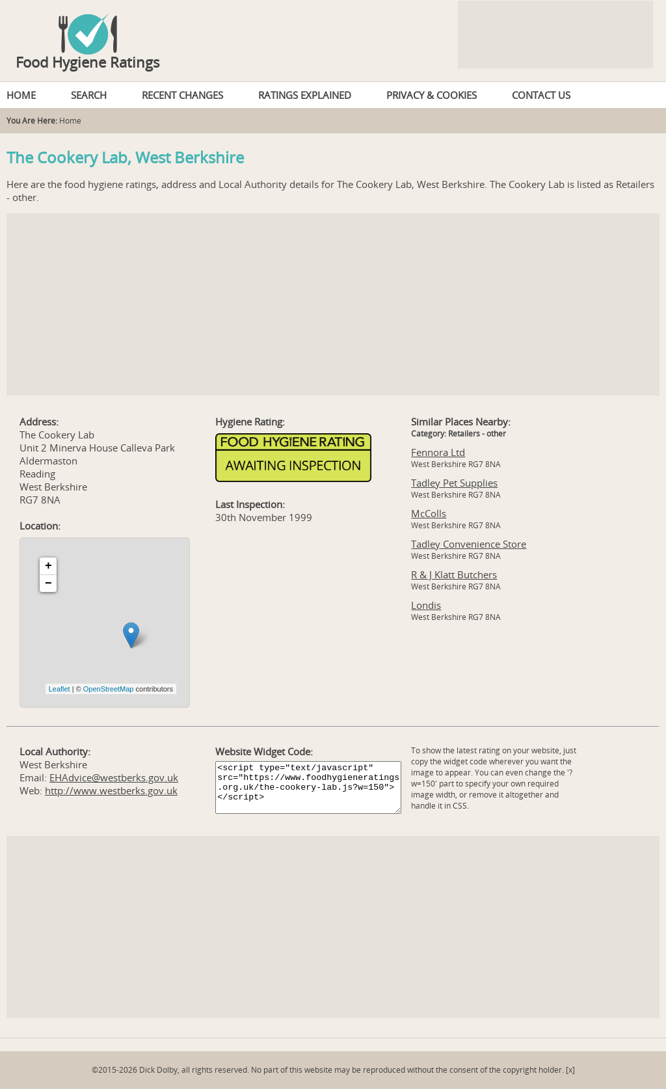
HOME (21, 94)
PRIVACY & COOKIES (431, 94)
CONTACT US (541, 94)
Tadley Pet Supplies (454, 482)
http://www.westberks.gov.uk (111, 790)
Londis (426, 605)
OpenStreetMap (108, 689)
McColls (428, 513)
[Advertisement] (333, 304)
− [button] (48, 583)
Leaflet (59, 689)
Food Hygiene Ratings (88, 62)
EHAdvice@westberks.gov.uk (113, 777)
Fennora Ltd (438, 452)
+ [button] (48, 566)
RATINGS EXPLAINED (304, 94)
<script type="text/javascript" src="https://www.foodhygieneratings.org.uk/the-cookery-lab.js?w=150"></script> (308, 787)
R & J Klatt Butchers (454, 574)
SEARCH (89, 94)
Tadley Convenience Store (468, 543)
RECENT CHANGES (182, 94)
